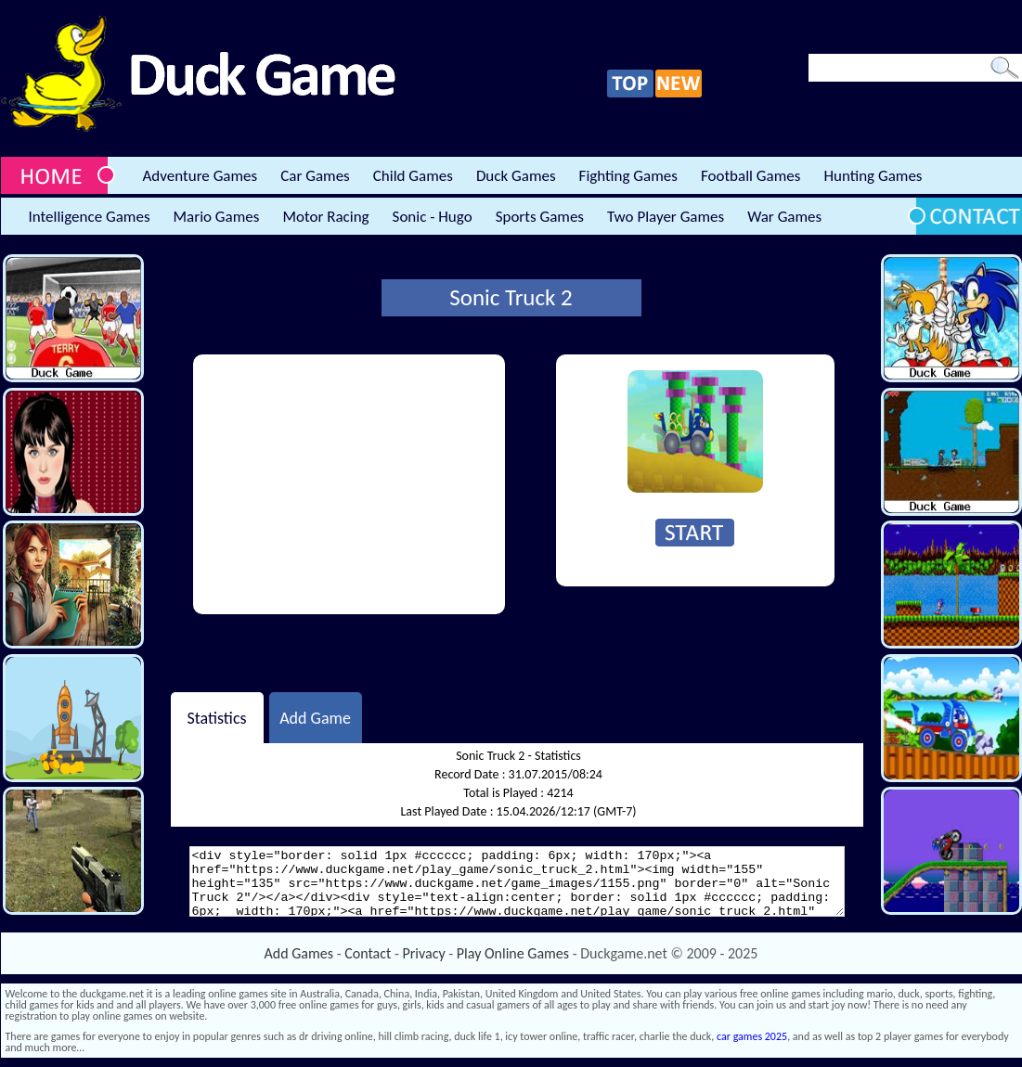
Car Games (315, 176)
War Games (784, 216)
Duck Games (516, 176)
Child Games (413, 176)
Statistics (216, 717)
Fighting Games (628, 176)
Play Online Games (513, 953)
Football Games (750, 176)
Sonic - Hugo (432, 216)
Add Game (315, 717)
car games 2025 (752, 1036)
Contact (367, 953)
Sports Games (540, 216)
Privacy (424, 953)
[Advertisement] (349, 484)
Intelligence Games (89, 216)
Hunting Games (872, 176)
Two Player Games (665, 216)
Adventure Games (200, 176)
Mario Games (217, 216)
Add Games (299, 953)
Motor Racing (325, 216)
